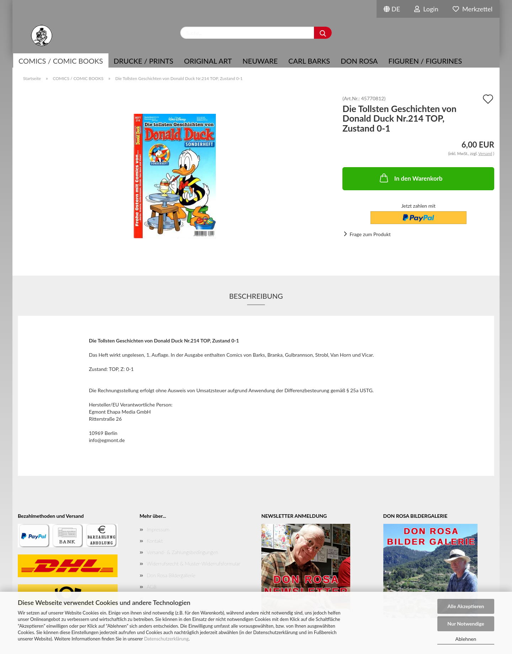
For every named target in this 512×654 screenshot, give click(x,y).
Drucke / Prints (144, 61)
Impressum (158, 529)
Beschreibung (256, 296)
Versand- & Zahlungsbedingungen (182, 552)
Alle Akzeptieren (466, 606)
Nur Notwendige (465, 624)
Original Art (208, 61)
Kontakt (155, 541)
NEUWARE (260, 61)
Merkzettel (472, 9)
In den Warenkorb (410, 178)
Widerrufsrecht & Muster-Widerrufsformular (193, 563)
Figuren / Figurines (425, 61)
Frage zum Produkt (370, 234)
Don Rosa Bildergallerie (171, 575)
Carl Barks (309, 61)
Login (426, 9)
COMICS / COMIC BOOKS (60, 61)
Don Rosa (359, 61)
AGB (152, 587)
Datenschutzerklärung (166, 639)
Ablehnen (465, 639)
